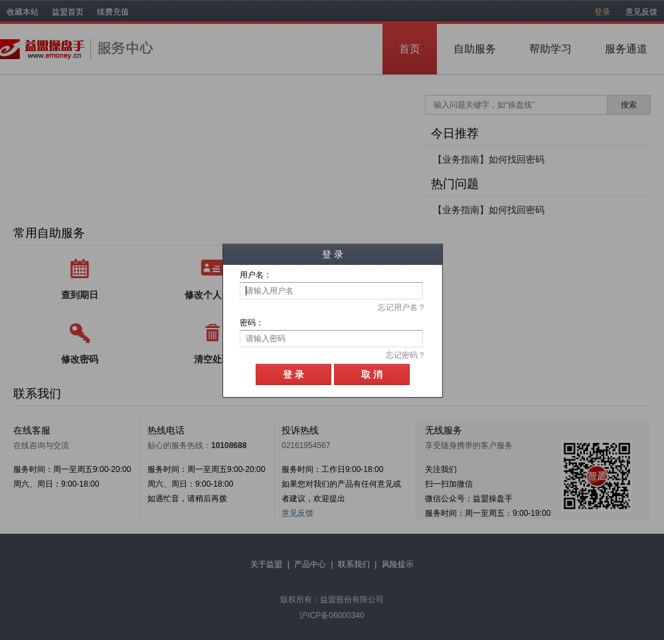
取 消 (371, 374)
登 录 (293, 374)
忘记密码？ (406, 355)
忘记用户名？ (402, 307)
